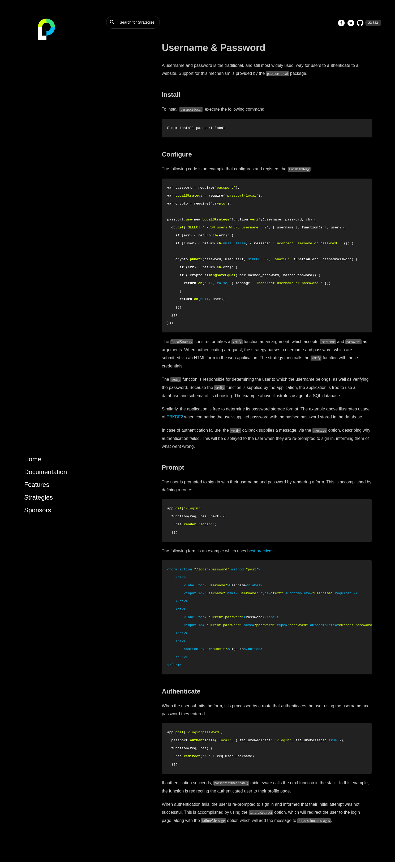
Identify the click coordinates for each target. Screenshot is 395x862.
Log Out (112, 168)
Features (36, 484)
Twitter (111, 114)
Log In (111, 160)
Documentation (45, 471)
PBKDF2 (174, 417)
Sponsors (37, 510)
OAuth (111, 133)
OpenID (112, 141)
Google (112, 106)
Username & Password (125, 79)
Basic (110, 203)
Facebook (114, 98)
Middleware (115, 55)
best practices (260, 551)
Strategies (38, 497)
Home (32, 459)
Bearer (111, 186)
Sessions (113, 71)
